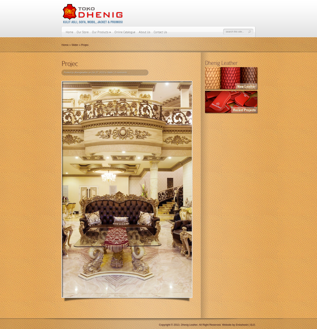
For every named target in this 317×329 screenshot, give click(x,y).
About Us (144, 32)
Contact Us (160, 32)
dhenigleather (81, 72)
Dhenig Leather (189, 324)
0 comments (121, 72)
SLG (252, 324)
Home (69, 32)
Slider (74, 44)
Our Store (83, 32)
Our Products (101, 32)
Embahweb (242, 324)
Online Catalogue (124, 32)
